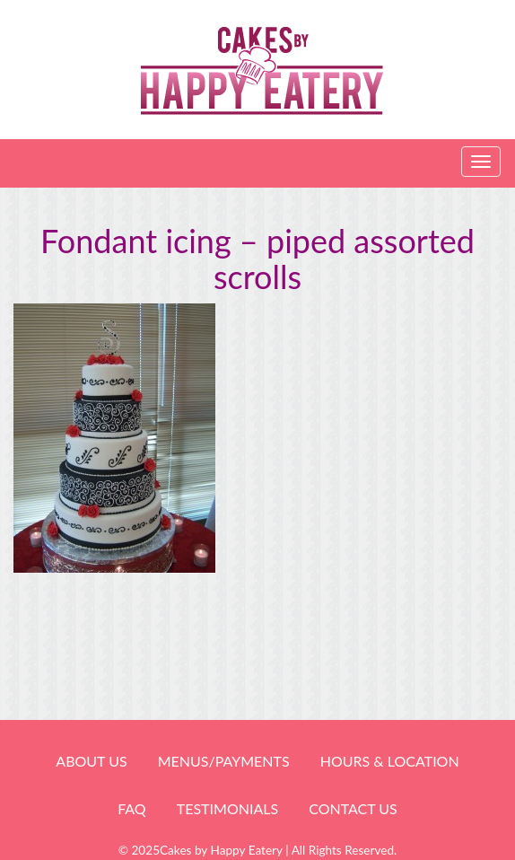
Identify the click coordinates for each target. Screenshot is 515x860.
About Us (91, 760)
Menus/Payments (224, 760)
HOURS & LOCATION (389, 760)
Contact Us (353, 808)
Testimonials (227, 808)
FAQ (131, 808)
